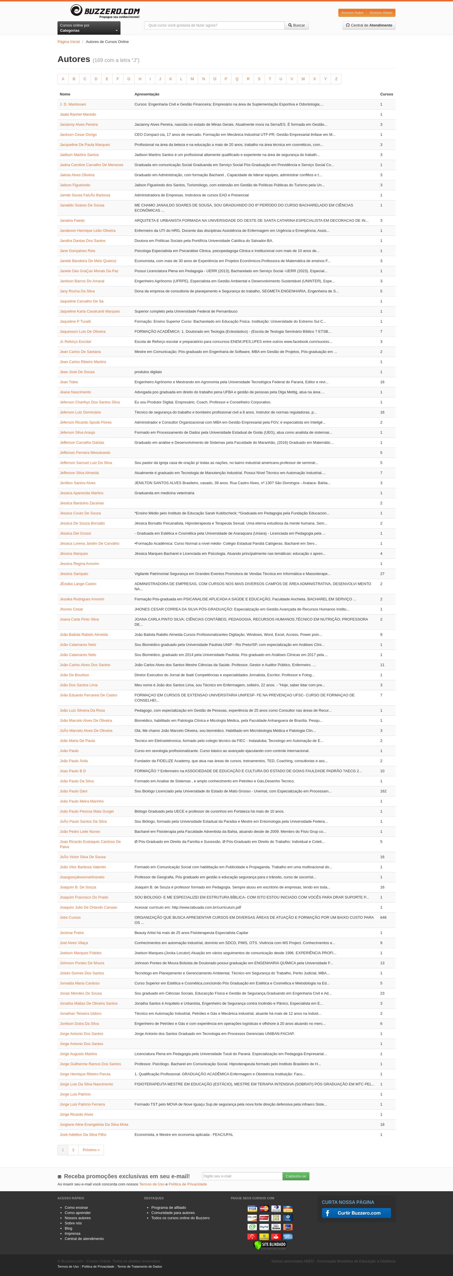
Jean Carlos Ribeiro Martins (83, 362)
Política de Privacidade (188, 1184)
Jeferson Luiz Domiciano (80, 412)
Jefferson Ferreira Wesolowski (85, 452)
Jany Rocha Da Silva (77, 291)
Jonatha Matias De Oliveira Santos (89, 1003)
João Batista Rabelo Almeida (84, 634)
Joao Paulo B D (73, 771)
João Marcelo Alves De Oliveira (86, 720)
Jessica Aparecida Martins (81, 493)
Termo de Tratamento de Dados (139, 1266)
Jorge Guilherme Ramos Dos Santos (90, 1064)
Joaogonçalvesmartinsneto (82, 877)
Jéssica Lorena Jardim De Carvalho (89, 543)
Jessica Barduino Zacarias (82, 503)
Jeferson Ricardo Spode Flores (86, 422)
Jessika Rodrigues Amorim (82, 599)
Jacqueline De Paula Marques (85, 144)
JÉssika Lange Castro (78, 584)
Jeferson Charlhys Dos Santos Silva (90, 402)
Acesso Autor (352, 12)
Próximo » (91, 1150)
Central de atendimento (84, 1238)
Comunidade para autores (173, 1213)
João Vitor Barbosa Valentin (83, 867)
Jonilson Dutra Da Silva (79, 1023)
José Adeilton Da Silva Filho (83, 1134)
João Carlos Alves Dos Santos (85, 665)
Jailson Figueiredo (75, 185)
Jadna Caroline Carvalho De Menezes (91, 165)
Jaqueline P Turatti (75, 321)
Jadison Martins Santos (79, 155)
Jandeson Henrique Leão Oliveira (88, 230)
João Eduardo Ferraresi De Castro (88, 695)
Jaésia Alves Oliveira (77, 175)
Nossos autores (78, 1218)
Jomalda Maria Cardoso (80, 983)
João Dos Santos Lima (79, 685)
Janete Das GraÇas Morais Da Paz (89, 271)
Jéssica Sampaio (74, 574)
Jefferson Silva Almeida (79, 473)
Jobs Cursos (70, 917)
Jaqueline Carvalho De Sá (81, 301)
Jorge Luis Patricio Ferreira (82, 1104)
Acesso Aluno (381, 12)
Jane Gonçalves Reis (77, 251)
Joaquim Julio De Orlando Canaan (88, 907)
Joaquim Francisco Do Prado (84, 897)
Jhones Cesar (71, 609)
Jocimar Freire (72, 933)
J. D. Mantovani (73, 104)
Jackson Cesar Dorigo (78, 134)
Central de (369, 25)
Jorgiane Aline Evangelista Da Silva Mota (94, 1124)
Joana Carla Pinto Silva (79, 619)
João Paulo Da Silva (77, 781)
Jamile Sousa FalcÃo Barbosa (85, 195)
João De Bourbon (74, 675)
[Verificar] (270, 1245)
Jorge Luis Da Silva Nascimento (86, 1084)
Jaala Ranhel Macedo (78, 114)
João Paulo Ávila (74, 761)
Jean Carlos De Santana (80, 351)
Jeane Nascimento (75, 392)
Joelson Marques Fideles (81, 953)
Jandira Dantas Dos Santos (82, 240)
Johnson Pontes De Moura (82, 963)
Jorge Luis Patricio (75, 1094)
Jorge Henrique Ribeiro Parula (85, 1074)
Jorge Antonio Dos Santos (81, 1033)
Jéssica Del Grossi (75, 533)
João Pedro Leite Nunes (80, 831)
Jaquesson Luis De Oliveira (82, 331)
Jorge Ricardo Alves (76, 1114)
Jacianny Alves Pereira (79, 124)
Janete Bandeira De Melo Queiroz (88, 261)
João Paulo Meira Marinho (82, 801)
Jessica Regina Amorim (79, 563)
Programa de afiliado (168, 1207)
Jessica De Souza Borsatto (82, 523)
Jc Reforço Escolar (75, 341)
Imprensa (72, 1233)
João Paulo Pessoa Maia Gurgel (87, 811)
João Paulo (69, 751)
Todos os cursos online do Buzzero (180, 1218)
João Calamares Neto (78, 644)
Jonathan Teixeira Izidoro (80, 1013)
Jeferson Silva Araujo (77, 432)
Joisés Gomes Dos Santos (82, 973)
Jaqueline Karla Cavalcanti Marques (90, 311)
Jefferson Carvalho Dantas (82, 442)
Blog (68, 1228)
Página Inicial (68, 42)
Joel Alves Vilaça (74, 943)
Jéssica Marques (74, 553)
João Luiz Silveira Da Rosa (82, 710)
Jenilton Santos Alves (78, 483)
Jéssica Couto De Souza (80, 513)
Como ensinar (76, 1207)
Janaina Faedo (72, 220)
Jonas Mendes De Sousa (81, 993)
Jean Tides (69, 382)
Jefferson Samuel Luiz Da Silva (86, 463)
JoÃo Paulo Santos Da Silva (83, 821)
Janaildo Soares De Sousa (82, 205)
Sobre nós (73, 1223)
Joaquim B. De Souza (78, 887)
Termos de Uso (151, 1184)
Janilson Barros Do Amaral (82, 281)
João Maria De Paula (77, 740)
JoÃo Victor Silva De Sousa (83, 857)
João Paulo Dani (73, 791)
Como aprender (78, 1213)
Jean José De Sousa (77, 372)
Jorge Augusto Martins (78, 1054)
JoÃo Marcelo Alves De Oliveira (86, 730)
